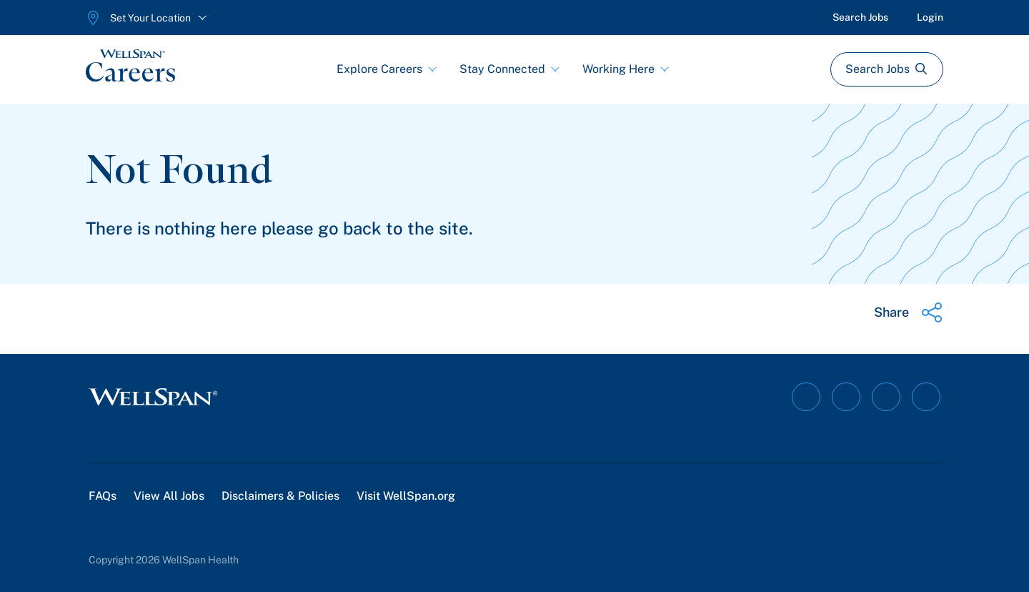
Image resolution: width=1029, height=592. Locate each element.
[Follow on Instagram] (846, 396)
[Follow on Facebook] (806, 396)
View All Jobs (169, 496)
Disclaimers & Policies (280, 496)
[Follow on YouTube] (886, 396)
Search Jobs (860, 17)
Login (930, 17)
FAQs (102, 496)
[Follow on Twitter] (926, 396)
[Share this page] (908, 312)
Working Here (625, 69)
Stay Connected (509, 69)
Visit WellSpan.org (406, 496)
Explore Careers (387, 69)
